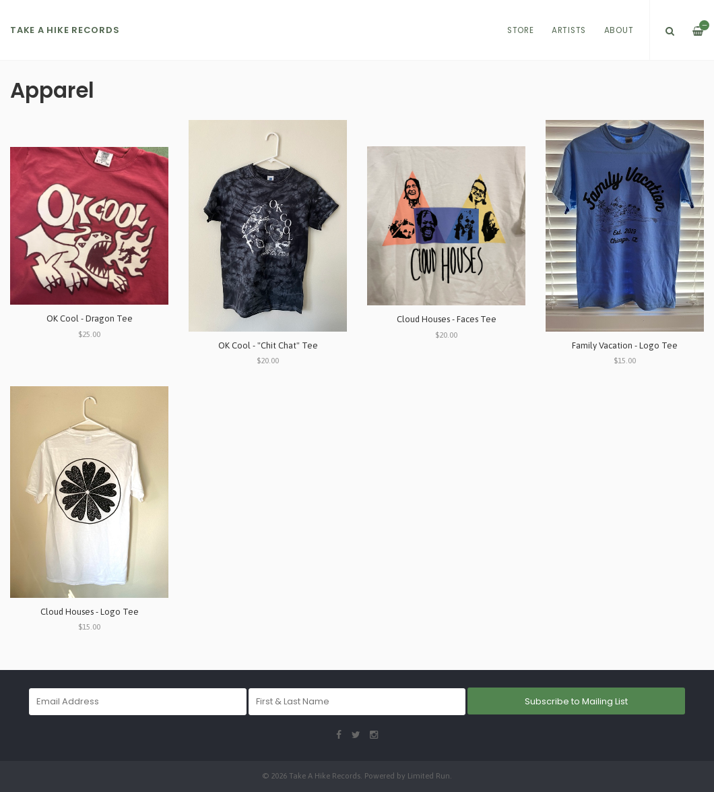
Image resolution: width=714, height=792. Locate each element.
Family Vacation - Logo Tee (625, 345)
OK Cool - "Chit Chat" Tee (268, 345)
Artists (569, 30)
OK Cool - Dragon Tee (89, 318)
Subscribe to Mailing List (576, 701)
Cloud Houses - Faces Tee (446, 319)
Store (520, 30)
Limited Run (429, 775)
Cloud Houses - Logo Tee (89, 612)
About (619, 30)
